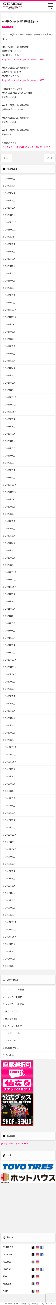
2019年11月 (10, 754)
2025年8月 (9, 251)
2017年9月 (9, 944)
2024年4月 (9, 368)
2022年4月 (9, 543)
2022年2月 (9, 557)
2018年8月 (9, 863)
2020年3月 (9, 725)
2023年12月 (10, 397)
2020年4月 (9, 718)
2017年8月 (9, 951)
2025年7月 (9, 258)
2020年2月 (9, 732)
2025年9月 (9, 244)
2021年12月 (10, 572)
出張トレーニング (12, 1025)
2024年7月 (9, 346)
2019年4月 (9, 805)
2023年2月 (9, 470)
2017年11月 (10, 929)
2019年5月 (9, 798)
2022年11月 (10, 492)
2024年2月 (9, 382)
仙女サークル (10, 1011)
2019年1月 (9, 827)
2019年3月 (9, 812)
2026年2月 (9, 207)
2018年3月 (9, 900)
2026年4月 (9, 193)
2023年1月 (9, 477)
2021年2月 (9, 645)
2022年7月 (9, 521)
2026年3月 (9, 200)
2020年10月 (10, 674)
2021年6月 (9, 615)
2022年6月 (9, 528)
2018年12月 (10, 834)
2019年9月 (9, 769)
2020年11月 (10, 667)
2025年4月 (9, 280)
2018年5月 (9, 885)
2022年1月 (9, 564)
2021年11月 (10, 579)
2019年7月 (9, 783)
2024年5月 (9, 360)
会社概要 (8, 1055)
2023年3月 (9, 462)
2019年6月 (9, 790)
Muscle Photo (11, 1047)
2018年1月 (9, 914)
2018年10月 (10, 849)
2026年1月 (9, 215)
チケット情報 (7, 27)
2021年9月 (9, 594)
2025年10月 (10, 236)
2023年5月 (9, 448)
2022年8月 (9, 513)
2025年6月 (9, 266)
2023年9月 (9, 419)
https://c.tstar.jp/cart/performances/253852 (24, 59)
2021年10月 (10, 586)
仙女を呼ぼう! (10, 1018)
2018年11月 (10, 841)
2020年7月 (9, 696)
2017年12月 (10, 922)
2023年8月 (9, 426)
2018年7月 (9, 871)
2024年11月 (10, 317)
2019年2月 (9, 820)
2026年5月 (9, 185)
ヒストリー (9, 1040)
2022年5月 (9, 535)
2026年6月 (9, 178)
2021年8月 (9, 601)
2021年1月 (9, 652)
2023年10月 (10, 411)
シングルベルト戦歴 (13, 989)
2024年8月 (9, 338)
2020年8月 (9, 688)
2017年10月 (10, 936)
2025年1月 (9, 302)
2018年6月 (9, 878)
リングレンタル (11, 1033)
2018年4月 (9, 893)
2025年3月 (9, 287)
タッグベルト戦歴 (12, 996)
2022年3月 (9, 550)
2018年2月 (9, 907)
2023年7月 (9, 433)
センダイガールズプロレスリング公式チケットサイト (27, 146)
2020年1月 (9, 739)
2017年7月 (9, 958)
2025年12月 (10, 222)
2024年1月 (9, 389)
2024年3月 (9, 375)
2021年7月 (9, 608)
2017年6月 (9, 965)
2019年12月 (10, 747)
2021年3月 (9, 637)
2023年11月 (10, 404)
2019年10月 (10, 761)
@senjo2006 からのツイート (14, 1143)
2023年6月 (9, 441)
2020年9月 (9, 681)
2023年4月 (9, 455)
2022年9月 (9, 506)
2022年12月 (10, 484)
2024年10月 (10, 324)
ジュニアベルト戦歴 (13, 1004)
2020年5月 (9, 710)
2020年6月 (9, 703)
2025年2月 (9, 295)
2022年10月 (10, 499)
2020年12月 (10, 659)
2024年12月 (10, 309)
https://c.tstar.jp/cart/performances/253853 (24, 80)
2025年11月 (10, 229)
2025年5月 (9, 273)
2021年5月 (9, 623)
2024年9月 (9, 331)
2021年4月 (9, 630)
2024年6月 (9, 353)
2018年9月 (9, 856)
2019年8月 (9, 776)
